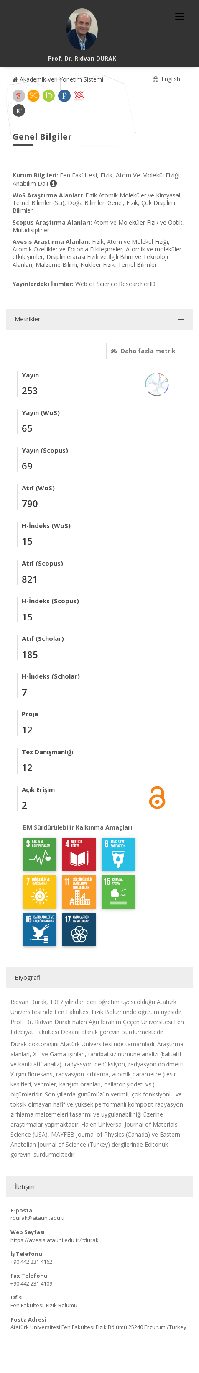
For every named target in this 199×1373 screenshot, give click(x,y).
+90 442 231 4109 (31, 1283)
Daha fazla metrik (142, 351)
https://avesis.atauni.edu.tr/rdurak (54, 1240)
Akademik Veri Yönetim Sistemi (58, 79)
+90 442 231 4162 (31, 1261)
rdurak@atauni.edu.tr (37, 1218)
